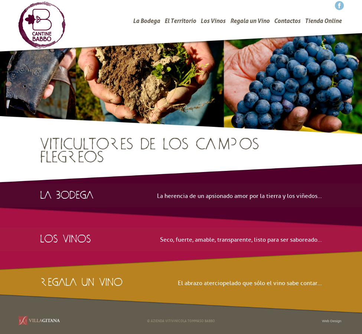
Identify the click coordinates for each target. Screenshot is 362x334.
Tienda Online (323, 20)
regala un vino (81, 280)
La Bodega (146, 20)
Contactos (287, 20)
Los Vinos (212, 20)
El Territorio (180, 20)
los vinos (65, 237)
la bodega (66, 193)
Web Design (331, 321)
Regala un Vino (250, 20)
